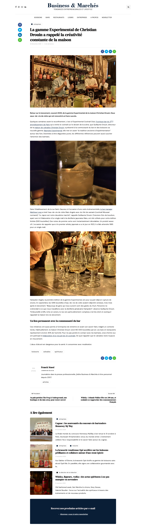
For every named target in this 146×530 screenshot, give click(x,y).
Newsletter (107, 17)
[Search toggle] (128, 7)
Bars (48, 17)
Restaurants (58, 17)
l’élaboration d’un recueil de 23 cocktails (58, 336)
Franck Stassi (47, 367)
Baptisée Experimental (53, 130)
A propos (94, 17)
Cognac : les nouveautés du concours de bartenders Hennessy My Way (80, 425)
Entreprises (82, 17)
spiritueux (59, 352)
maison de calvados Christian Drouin (49, 127)
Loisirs (70, 17)
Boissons (38, 17)
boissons (35, 352)
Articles (46, 382)
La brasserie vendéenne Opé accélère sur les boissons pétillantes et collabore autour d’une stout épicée (81, 451)
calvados (46, 352)
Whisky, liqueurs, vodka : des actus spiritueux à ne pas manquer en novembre (82, 478)
